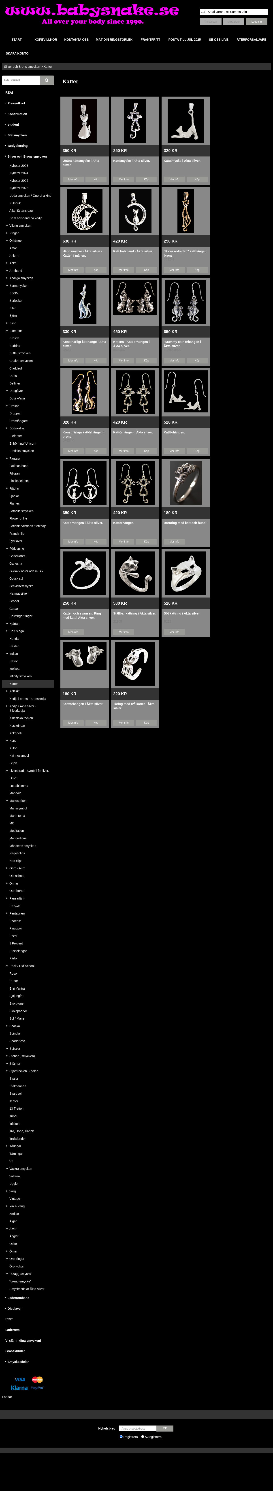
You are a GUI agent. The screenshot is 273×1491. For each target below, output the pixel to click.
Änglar (13, 1236)
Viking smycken (20, 225)
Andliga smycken (21, 278)
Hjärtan (14, 623)
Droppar (15, 413)
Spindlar (15, 1033)
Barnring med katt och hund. (185, 523)
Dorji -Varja (17, 398)
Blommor (15, 331)
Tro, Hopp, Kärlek (21, 1131)
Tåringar (15, 1146)
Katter (48, 66)
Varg (12, 1191)
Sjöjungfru (16, 996)
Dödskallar (16, 428)
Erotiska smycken (21, 451)
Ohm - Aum (17, 868)
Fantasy (15, 458)
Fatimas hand (18, 466)
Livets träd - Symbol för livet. (29, 771)
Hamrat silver (18, 593)
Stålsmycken (17, 135)
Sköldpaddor (18, 1011)
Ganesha (15, 563)
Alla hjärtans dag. (21, 210)
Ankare (14, 256)
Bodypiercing (18, 146)
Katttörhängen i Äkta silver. (83, 704)
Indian (13, 653)
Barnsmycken (18, 285)
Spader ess (17, 1041)
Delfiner (14, 383)
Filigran (14, 473)
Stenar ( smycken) (22, 1056)
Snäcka (14, 1026)
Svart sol (15, 1093)
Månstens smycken (22, 846)
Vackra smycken (20, 1168)
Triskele (14, 1124)
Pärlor (13, 958)
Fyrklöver (15, 541)
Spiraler (14, 1048)
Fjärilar (14, 496)
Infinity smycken (20, 676)
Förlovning (16, 548)
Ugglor (14, 1183)
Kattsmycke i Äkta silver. (131, 161)
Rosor (13, 973)
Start (9, 1319)
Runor (13, 981)
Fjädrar (14, 488)
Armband (15, 270)
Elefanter (15, 436)
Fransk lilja (16, 533)
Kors (12, 740)
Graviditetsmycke (21, 586)
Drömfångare (18, 421)
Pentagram (17, 913)
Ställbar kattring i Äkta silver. (134, 613)
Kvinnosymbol (19, 755)
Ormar (13, 883)
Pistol (13, 936)
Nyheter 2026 (18, 188)
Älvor (13, 1229)
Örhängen (16, 240)
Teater (13, 1101)
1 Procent (16, 943)
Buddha (14, 346)
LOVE (13, 778)
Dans (13, 376)
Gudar (13, 608)
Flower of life (18, 518)
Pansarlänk (17, 898)
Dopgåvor (16, 391)
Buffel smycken (20, 353)
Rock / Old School (21, 966)
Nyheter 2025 (18, 180)
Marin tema (17, 815)
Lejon (13, 763)
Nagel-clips (17, 853)
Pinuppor (15, 928)
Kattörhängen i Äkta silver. (133, 432)
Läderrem (12, 1330)
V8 (11, 1161)
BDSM (13, 293)
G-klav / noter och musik (26, 571)
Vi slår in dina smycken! (23, 1340)
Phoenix (15, 921)
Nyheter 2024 (18, 173)
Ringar (14, 233)
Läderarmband (18, 1298)
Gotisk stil (16, 578)
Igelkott (14, 668)
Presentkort (16, 103)
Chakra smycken (21, 361)
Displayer (15, 1308)
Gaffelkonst (17, 556)
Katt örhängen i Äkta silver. (83, 523)
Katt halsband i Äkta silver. (133, 251)
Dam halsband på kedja (25, 218)
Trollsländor (17, 1138)
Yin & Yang (17, 1206)
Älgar (13, 1221)
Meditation (16, 830)
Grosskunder (15, 1351)
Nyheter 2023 (18, 165)
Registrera (130, 1437)
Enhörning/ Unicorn (22, 443)
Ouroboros (16, 891)
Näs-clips (15, 861)
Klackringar (17, 725)
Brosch (14, 338)
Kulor (13, 748)
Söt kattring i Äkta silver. (182, 613)
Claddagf (15, 368)
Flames (14, 503)
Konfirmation (17, 114)
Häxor (13, 661)
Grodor (14, 601)
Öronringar (16, 1259)
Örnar (13, 1251)
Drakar (14, 406)
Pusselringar (18, 951)
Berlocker (16, 300)
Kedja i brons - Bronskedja (27, 699)
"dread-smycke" (20, 1281)
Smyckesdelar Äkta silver (26, 1289)
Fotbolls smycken (21, 511)
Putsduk (15, 203)
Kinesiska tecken (21, 718)
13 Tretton (16, 1108)
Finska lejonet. (19, 481)
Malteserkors (18, 801)
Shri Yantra (17, 988)
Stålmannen (17, 1086)
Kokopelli (15, 733)
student (13, 124)
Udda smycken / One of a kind (30, 195)
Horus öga (16, 631)
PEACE (14, 906)
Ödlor (13, 1244)
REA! (9, 92)
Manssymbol (18, 808)
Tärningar (16, 1153)
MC (11, 823)
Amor (13, 248)
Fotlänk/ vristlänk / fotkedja (28, 526)
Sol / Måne (16, 1018)
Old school (16, 876)
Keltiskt (14, 691)
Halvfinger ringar (20, 616)
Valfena (14, 1176)
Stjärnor (14, 1063)
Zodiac (14, 1214)
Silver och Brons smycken (22, 66)
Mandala (15, 793)
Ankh (13, 263)
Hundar (14, 638)
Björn (13, 315)
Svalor (13, 1078)
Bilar (12, 308)
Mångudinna (18, 838)
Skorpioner (17, 1003)
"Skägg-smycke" (20, 1274)
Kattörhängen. (174, 432)
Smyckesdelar (18, 1362)
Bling (12, 323)
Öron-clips (16, 1266)
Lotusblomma (18, 786)
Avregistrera (153, 1437)
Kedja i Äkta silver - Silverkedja (22, 708)
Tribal (13, 1116)
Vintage (14, 1198)
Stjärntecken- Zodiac (23, 1071)
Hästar (14, 646)
